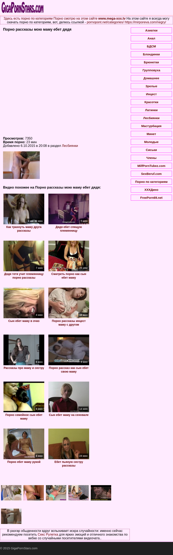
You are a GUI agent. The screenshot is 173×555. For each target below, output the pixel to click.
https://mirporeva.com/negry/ (145, 22)
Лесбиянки (70, 145)
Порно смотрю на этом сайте (75, 18)
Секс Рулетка (48, 534)
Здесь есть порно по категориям (28, 18)
